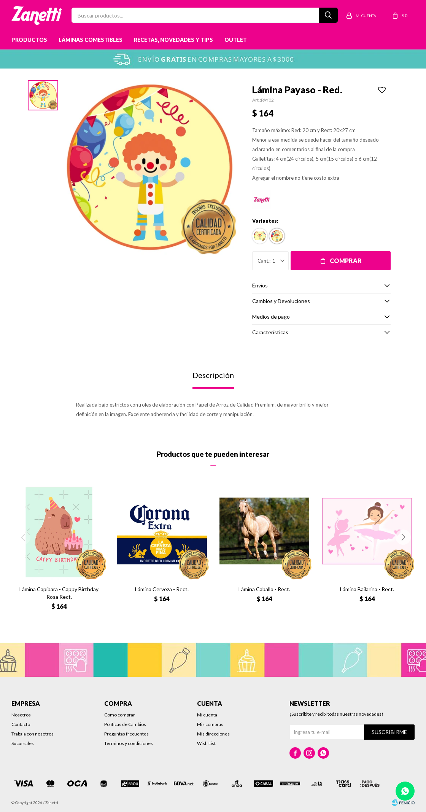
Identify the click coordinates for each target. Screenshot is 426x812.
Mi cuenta (207, 715)
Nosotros (21, 715)
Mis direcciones (213, 734)
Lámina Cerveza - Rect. (162, 589)
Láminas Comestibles (90, 40)
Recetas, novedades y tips (173, 40)
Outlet (235, 40)
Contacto (20, 724)
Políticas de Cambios (125, 724)
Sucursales (22, 743)
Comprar (346, 260)
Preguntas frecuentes (126, 734)
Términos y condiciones (128, 743)
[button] (403, 537)
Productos (29, 40)
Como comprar (119, 715)
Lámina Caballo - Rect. (264, 589)
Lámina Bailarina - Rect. (367, 589)
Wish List (206, 743)
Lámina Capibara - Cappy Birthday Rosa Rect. (59, 593)
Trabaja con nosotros (32, 734)
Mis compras (210, 724)
